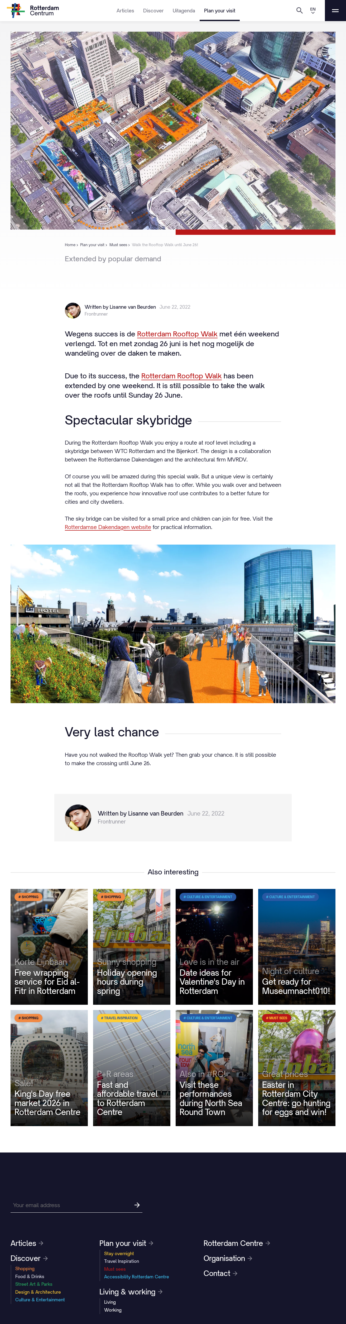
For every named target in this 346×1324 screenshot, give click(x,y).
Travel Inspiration (121, 1261)
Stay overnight (119, 1253)
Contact (220, 1273)
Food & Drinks (29, 1276)
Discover (153, 10)
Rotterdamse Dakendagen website (108, 527)
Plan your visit (219, 10)
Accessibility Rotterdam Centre (136, 1276)
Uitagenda (184, 10)
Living (110, 1302)
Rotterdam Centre (237, 1243)
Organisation (228, 1258)
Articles (125, 10)
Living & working (130, 1292)
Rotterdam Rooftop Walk (177, 334)
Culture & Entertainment (40, 1299)
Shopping (25, 1268)
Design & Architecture (38, 1292)
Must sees (115, 1269)
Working (113, 1310)
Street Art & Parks (33, 1284)
